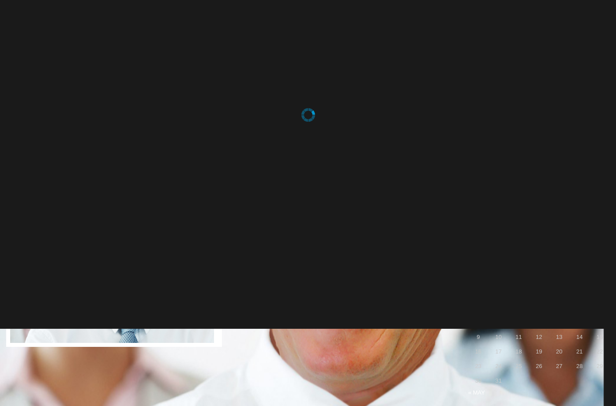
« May (476, 392)
